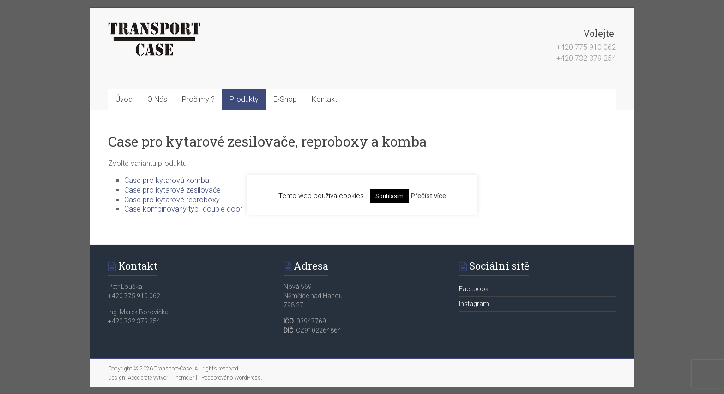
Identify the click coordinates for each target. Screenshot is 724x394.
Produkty (244, 99)
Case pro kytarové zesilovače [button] (172, 190)
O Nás (157, 99)
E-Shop (285, 99)
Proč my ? (198, 99)
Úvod (124, 99)
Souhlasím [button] (389, 196)
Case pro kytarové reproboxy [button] (172, 199)
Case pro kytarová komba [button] (166, 180)
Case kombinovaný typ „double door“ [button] (184, 209)
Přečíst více (428, 196)
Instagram (474, 303)
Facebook (474, 289)
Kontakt (324, 99)
